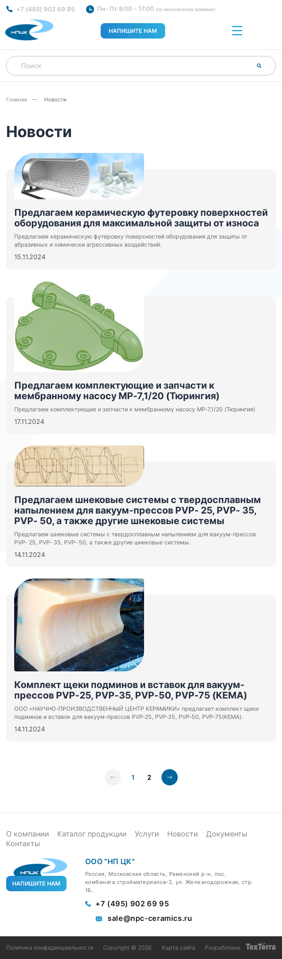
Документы (227, 834)
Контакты (23, 843)
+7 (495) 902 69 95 (45, 9)
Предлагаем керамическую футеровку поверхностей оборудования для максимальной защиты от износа (141, 217)
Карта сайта (178, 947)
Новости (182, 834)
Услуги (147, 834)
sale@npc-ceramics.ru (150, 918)
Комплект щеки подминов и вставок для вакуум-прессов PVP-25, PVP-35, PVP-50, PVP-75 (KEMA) (130, 690)
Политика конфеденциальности (49, 947)
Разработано (240, 947)
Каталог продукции (92, 834)
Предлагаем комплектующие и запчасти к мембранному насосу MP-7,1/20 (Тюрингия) (117, 390)
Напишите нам (133, 30)
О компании (27, 834)
